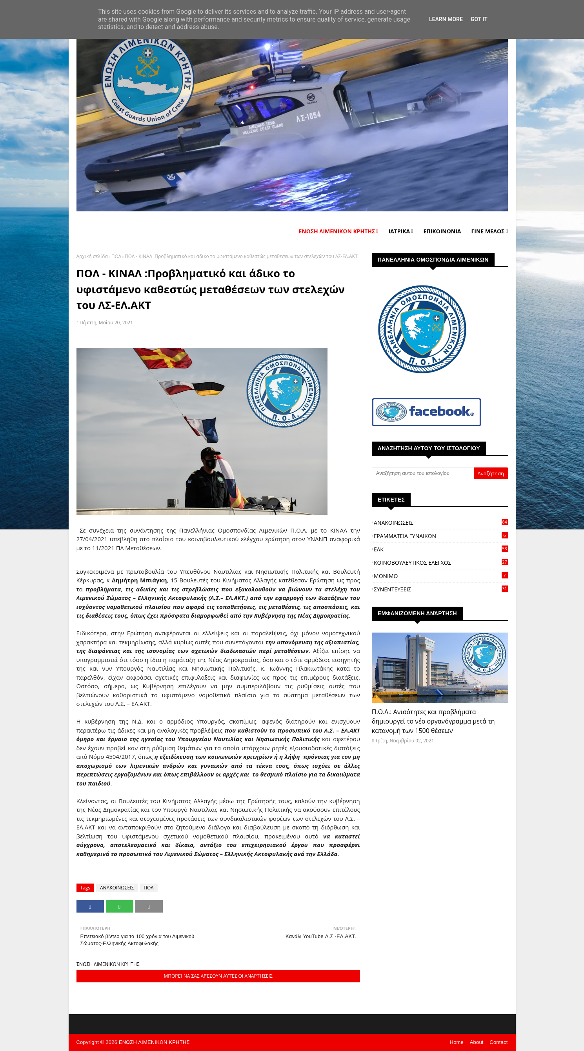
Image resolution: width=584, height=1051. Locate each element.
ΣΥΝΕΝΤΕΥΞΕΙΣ (441, 589)
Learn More (446, 19)
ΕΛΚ (441, 549)
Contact (498, 1042)
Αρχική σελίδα (92, 256)
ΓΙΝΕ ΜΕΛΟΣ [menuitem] (487, 231)
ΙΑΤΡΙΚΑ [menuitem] (399, 231)
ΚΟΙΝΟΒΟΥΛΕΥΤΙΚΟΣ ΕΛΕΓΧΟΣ (441, 562)
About (477, 1042)
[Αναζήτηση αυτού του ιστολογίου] (423, 473)
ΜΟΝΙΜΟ (441, 576)
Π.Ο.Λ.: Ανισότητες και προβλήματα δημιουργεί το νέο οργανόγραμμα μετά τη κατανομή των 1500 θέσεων (433, 721)
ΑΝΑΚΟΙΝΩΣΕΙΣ (117, 887)
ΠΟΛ (116, 256)
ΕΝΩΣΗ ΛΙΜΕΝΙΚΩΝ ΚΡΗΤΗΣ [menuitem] (336, 231)
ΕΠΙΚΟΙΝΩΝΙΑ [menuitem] (442, 231)
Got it (479, 19)
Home (457, 1042)
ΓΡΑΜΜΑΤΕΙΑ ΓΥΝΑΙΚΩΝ (441, 536)
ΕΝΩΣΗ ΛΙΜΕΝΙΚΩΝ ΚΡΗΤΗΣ (154, 1042)
